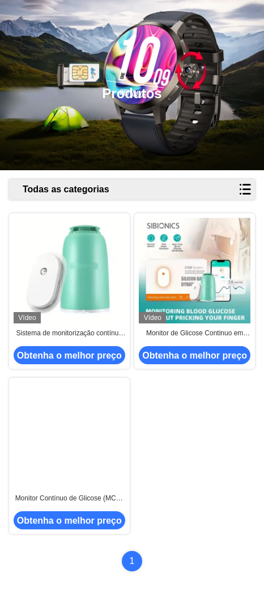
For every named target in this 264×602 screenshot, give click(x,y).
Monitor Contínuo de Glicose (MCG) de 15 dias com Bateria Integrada (69, 498)
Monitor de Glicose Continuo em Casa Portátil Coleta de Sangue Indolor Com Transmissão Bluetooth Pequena (194, 333)
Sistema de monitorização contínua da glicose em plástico (69, 333)
